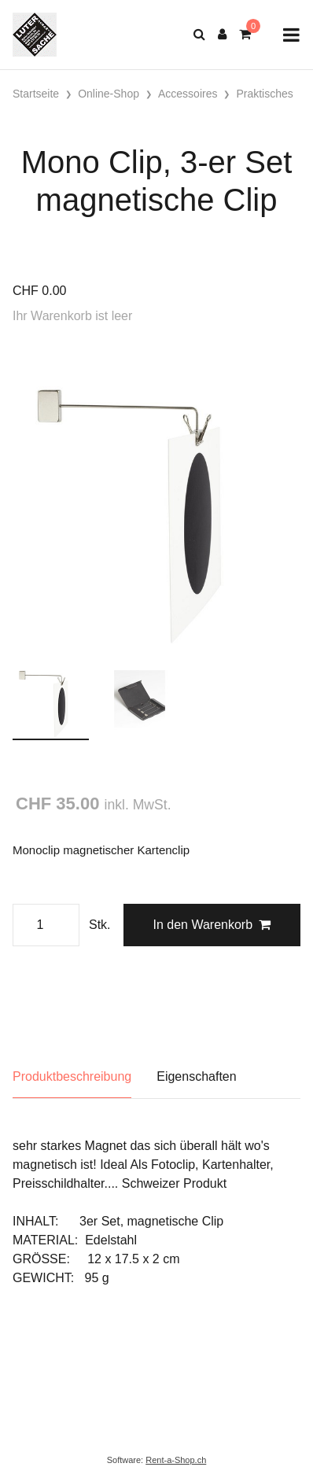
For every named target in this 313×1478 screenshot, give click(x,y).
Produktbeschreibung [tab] (72, 1076)
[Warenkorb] (245, 34)
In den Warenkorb (212, 924)
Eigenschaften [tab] (196, 1076)
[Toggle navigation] (291, 35)
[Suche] (199, 34)
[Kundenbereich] (222, 34)
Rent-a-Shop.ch (175, 1460)
